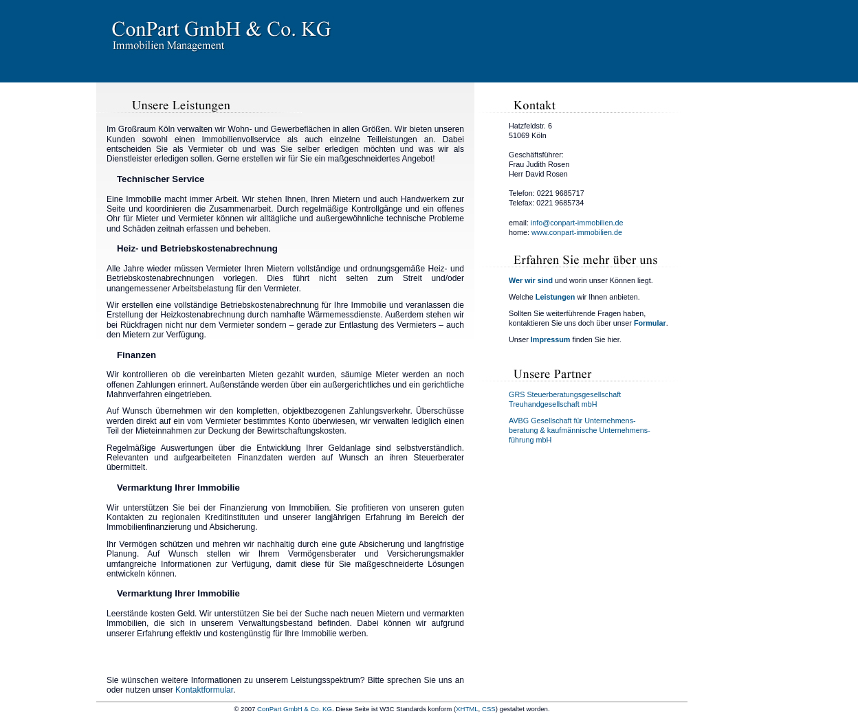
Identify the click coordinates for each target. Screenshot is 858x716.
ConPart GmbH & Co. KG (294, 709)
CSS (489, 709)
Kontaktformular (204, 690)
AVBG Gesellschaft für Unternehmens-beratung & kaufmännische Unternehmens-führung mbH (579, 430)
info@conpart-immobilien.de (577, 223)
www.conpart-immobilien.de (576, 232)
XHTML (467, 709)
